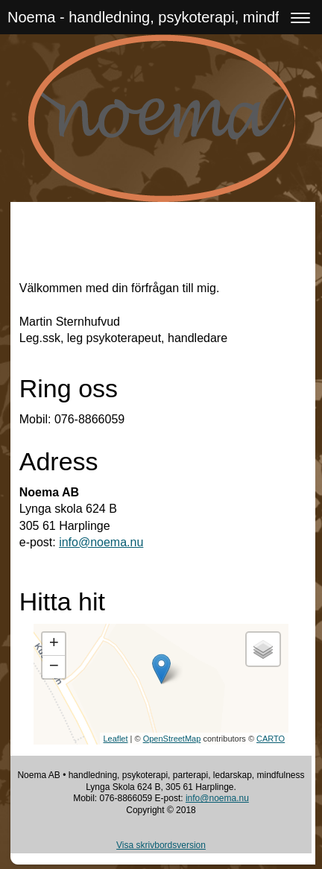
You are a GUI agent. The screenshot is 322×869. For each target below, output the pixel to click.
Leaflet (116, 738)
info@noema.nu (101, 542)
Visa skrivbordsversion (161, 845)
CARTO (270, 738)
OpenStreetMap (172, 738)
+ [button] (54, 644)
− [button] (54, 667)
